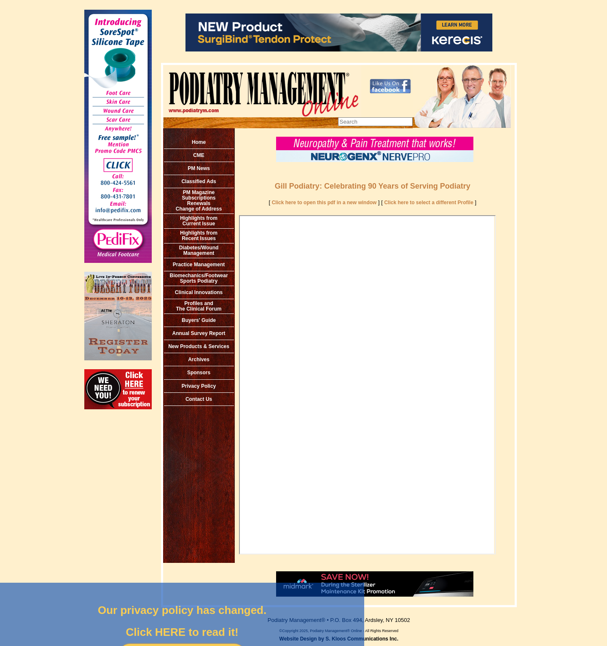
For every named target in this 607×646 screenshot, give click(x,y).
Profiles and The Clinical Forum (199, 306)
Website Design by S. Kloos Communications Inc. (339, 639)
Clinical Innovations (199, 292)
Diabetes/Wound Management (199, 250)
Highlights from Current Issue (199, 221)
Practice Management (199, 265)
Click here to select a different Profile (428, 202)
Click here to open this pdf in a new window (324, 202)
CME (198, 155)
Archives (198, 359)
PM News (199, 168)
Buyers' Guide (199, 320)
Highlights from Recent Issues (199, 235)
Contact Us (198, 399)
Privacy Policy (199, 386)
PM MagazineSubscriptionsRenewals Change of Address (199, 200)
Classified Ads (198, 181)
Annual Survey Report (199, 333)
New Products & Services (198, 346)
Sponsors (198, 373)
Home (199, 142)
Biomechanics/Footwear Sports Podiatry (199, 278)
